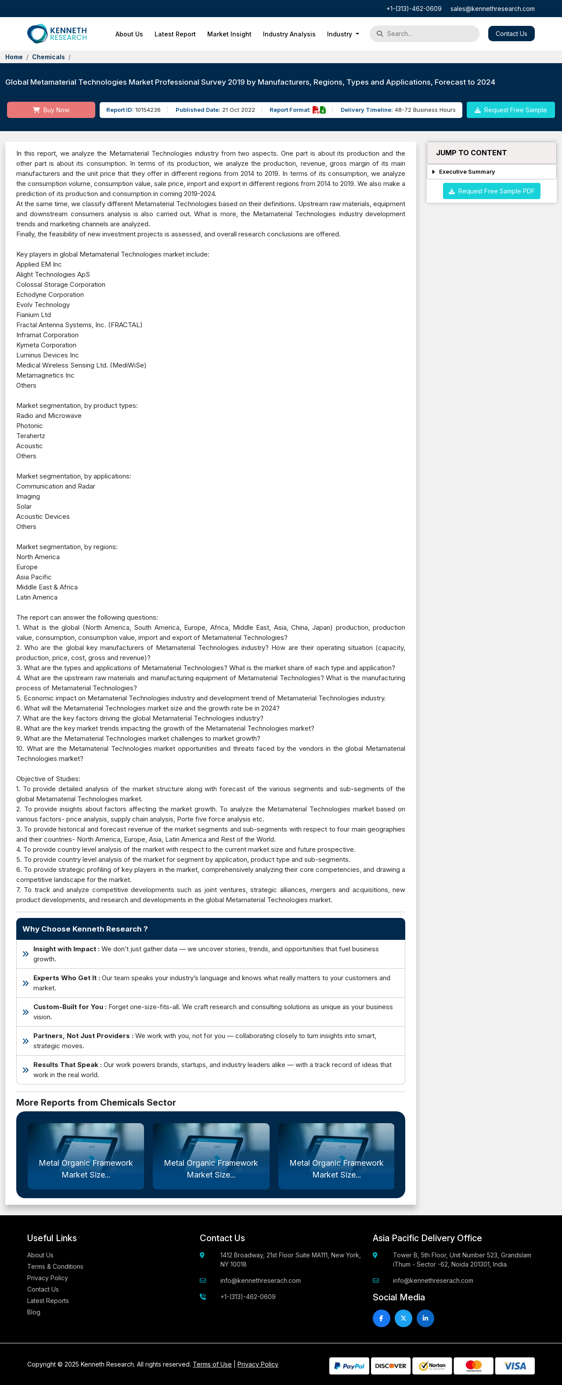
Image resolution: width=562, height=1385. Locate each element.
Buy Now (51, 110)
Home (14, 57)
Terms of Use (212, 1364)
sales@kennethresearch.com (492, 8)
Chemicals (48, 57)
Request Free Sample (511, 110)
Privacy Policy (47, 1277)
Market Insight (229, 34)
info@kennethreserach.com (260, 1280)
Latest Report (175, 34)
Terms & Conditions (55, 1266)
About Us (129, 34)
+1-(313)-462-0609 (414, 8)
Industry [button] (340, 34)
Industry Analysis (289, 34)
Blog (33, 1312)
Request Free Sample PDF (492, 191)
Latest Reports (48, 1300)
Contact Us (511, 33)
